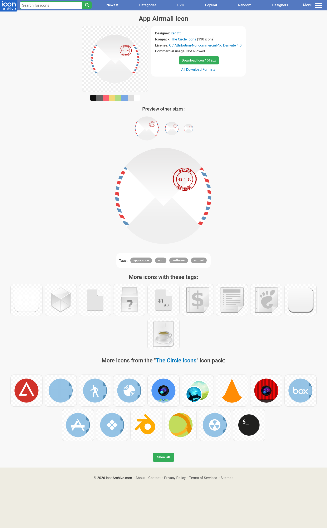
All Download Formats (198, 69)
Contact (154, 478)
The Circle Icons (183, 39)
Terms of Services (203, 478)
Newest (112, 5)
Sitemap (227, 478)
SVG (180, 5)
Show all (163, 457)
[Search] (87, 5)
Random (244, 5)
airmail (199, 260)
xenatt (176, 33)
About (140, 478)
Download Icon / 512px (199, 60)
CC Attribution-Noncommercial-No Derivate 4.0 (205, 45)
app (160, 260)
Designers (280, 5)
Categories (148, 5)
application (141, 260)
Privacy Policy (175, 478)
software (178, 260)
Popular (211, 5)
